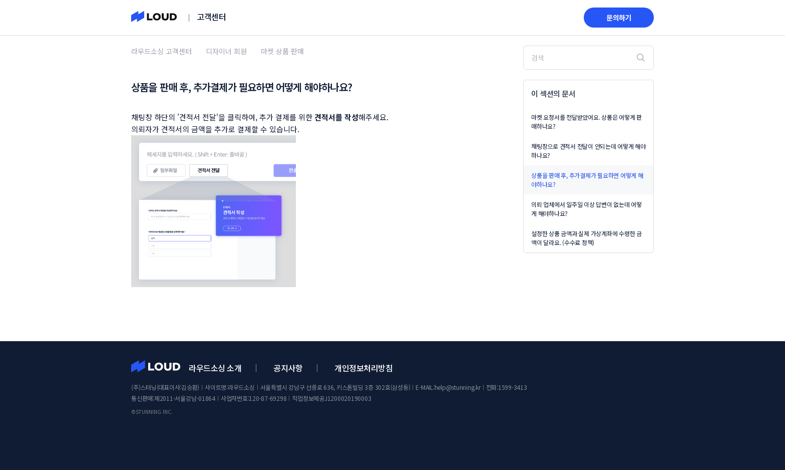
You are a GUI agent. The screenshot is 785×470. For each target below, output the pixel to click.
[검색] (588, 58)
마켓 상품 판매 (282, 51)
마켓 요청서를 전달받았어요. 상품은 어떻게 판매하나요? (586, 121)
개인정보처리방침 (363, 368)
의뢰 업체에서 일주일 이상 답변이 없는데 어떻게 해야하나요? (586, 208)
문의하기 (618, 18)
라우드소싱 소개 (215, 368)
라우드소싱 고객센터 (161, 51)
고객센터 (211, 17)
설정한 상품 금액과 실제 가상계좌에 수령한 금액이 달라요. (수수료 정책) (586, 238)
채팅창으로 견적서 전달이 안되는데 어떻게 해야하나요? (588, 150)
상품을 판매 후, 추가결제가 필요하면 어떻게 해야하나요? (587, 179)
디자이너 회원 (226, 51)
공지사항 (287, 368)
